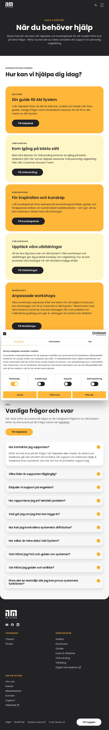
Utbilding (61, 662)
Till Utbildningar (28, 270)
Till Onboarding (27, 172)
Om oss (10, 681)
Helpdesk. (64, 422)
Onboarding (63, 658)
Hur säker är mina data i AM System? (34, 541)
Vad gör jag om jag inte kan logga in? (34, 514)
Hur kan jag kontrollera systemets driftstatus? (40, 527)
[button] (95, 5)
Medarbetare (13, 691)
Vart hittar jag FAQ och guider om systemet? (39, 554)
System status (35, 722)
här (87, 460)
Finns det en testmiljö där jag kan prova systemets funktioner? (43, 582)
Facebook (12, 625)
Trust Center (55, 722)
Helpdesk (10, 705)
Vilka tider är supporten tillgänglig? (33, 474)
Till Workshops (27, 326)
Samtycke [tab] (19, 341)
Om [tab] (90, 341)
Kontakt (10, 695)
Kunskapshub (63, 633)
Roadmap (19, 722)
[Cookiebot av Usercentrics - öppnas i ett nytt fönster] (94, 334)
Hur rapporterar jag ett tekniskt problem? (37, 501)
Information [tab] (54, 341)
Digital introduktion (67, 667)
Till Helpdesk (25, 123)
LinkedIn (18, 625)
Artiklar (60, 639)
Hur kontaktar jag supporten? (29, 447)
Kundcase (61, 643)
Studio (9, 643)
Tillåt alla (89, 395)
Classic (9, 639)
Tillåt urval (54, 395)
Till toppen (88, 722)
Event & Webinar (65, 653)
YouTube (7, 625)
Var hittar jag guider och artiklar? (31, 567)
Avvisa (20, 395)
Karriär (9, 686)
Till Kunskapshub (28, 221)
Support (10, 700)
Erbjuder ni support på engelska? (31, 487)
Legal (8, 722)
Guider (60, 648)
